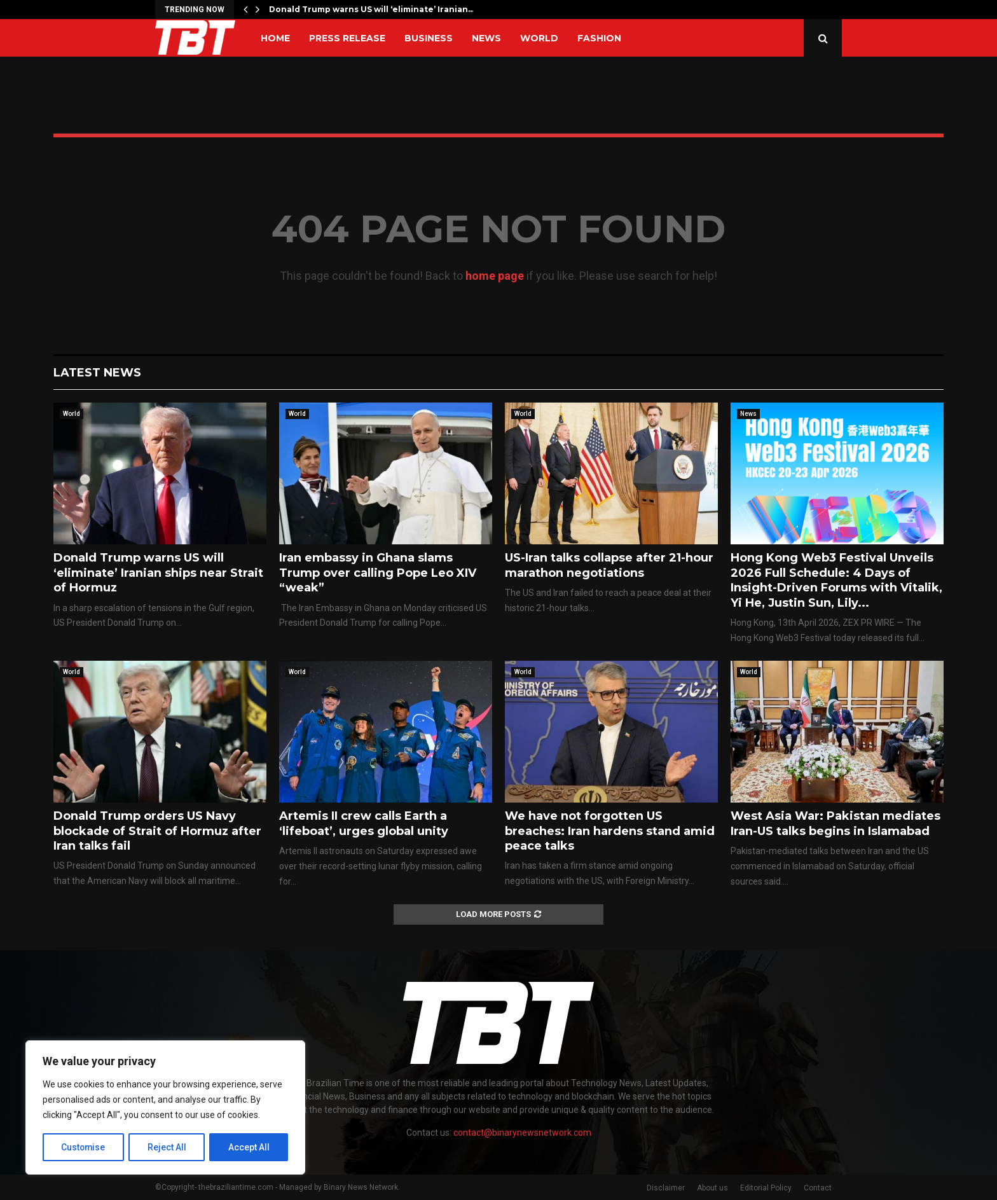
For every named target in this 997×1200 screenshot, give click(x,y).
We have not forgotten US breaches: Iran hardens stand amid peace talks (610, 831)
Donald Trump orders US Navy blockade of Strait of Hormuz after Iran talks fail (157, 831)
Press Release (347, 38)
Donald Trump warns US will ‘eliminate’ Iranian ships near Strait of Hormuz (158, 573)
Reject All (167, 1147)
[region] (165, 1108)
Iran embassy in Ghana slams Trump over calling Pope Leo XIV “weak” (377, 573)
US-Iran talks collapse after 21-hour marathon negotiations (609, 565)
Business (428, 38)
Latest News (97, 373)
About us (712, 1187)
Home (275, 38)
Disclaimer (666, 1187)
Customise (83, 1147)
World (539, 38)
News (486, 38)
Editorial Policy (766, 1187)
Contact (818, 1187)
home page (494, 275)
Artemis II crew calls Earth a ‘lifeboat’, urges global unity (363, 823)
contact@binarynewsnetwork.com (522, 1133)
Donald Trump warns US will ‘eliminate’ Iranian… (371, 9)
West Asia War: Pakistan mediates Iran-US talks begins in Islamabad (835, 823)
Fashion (599, 38)
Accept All (249, 1147)
